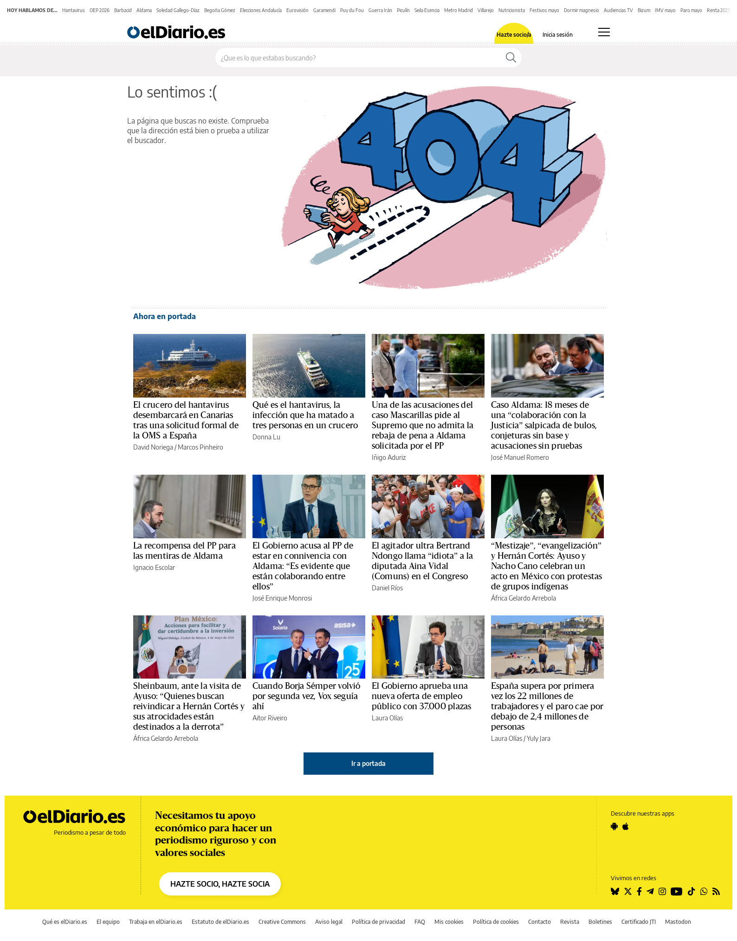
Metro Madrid (458, 10)
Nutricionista (511, 10)
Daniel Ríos (387, 588)
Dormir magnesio (581, 10)
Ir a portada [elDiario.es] (368, 763)
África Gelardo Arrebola (523, 598)
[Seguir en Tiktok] (691, 891)
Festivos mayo (544, 10)
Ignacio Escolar (154, 567)
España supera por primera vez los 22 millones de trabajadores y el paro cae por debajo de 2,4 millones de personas (547, 706)
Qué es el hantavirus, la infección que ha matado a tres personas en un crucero (305, 415)
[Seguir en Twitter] (628, 891)
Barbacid (123, 10)
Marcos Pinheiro (200, 447)
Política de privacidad (378, 921)
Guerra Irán (380, 10)
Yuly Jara (538, 738)
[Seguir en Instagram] (662, 891)
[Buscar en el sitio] (358, 57)
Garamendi (324, 10)
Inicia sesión (558, 35)
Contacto (539, 921)
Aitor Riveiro (269, 718)
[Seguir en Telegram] (650, 891)
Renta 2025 (718, 10)
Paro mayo (691, 10)
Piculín (403, 10)
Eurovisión (297, 10)
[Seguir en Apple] (625, 826)
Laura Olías (387, 718)
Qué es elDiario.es (64, 921)
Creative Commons (282, 921)
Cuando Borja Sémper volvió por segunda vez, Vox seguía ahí (306, 696)
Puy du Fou (352, 10)
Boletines (600, 921)
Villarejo (486, 10)
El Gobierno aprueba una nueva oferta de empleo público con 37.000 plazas (421, 696)
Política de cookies (496, 921)
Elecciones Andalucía (261, 10)
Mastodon (678, 921)
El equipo (108, 921)
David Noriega (153, 447)
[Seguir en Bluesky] (615, 891)
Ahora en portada (164, 316)
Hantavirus (73, 10)
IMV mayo (665, 10)
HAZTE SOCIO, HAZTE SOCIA (220, 884)
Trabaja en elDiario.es (155, 921)
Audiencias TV (618, 10)
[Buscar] (511, 57)
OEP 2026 (100, 10)
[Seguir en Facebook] (639, 891)
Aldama (144, 10)
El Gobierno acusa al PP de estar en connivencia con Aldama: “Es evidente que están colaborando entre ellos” (302, 566)
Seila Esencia (427, 10)
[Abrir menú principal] (604, 32)
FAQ (419, 921)
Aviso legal (329, 921)
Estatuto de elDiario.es (220, 921)
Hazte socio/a (514, 35)
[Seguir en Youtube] (677, 891)
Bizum (644, 10)
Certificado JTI (638, 921)
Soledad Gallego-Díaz (178, 10)
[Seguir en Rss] (716, 891)
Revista (569, 921)
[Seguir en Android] (614, 826)
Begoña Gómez (219, 10)
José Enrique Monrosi (282, 598)
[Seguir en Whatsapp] (704, 891)
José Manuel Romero (520, 457)
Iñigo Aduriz (389, 457)
